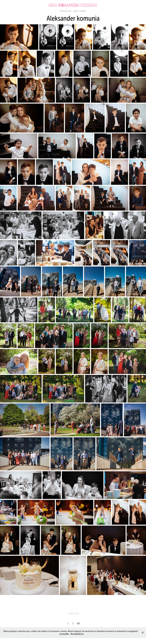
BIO (70, 11)
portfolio (64, 11)
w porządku (64, 634)
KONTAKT (82, 11)
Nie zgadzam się (77, 634)
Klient (75, 11)
